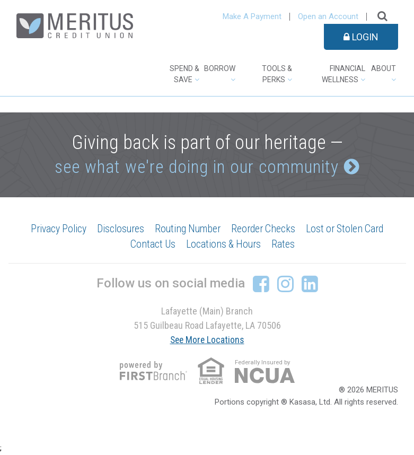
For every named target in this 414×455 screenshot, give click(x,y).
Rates (284, 245)
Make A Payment (252, 16)
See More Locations (207, 340)
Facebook (261, 284)
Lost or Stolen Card (349, 229)
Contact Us (151, 245)
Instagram (285, 284)
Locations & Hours (223, 245)
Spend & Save (184, 74)
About (383, 68)
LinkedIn (310, 284)
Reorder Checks (265, 229)
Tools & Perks (277, 74)
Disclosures (118, 229)
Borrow (219, 68)
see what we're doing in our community (196, 167)
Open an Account (328, 16)
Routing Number (187, 229)
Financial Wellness (343, 74)
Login (360, 36)
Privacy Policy (53, 229)
